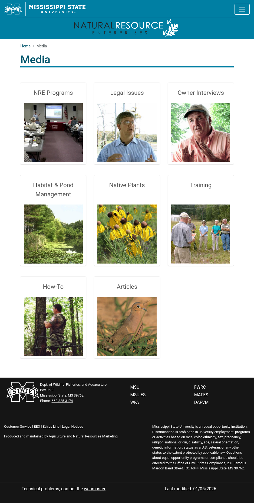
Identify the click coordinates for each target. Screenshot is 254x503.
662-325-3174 (62, 401)
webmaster (94, 488)
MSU (135, 387)
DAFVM (201, 402)
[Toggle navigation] (242, 9)
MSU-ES (138, 394)
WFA (134, 402)
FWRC (200, 387)
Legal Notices (72, 426)
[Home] (127, 27)
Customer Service (17, 426)
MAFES (201, 394)
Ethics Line (51, 426)
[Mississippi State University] (44, 8)
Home (25, 46)
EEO (37, 426)
